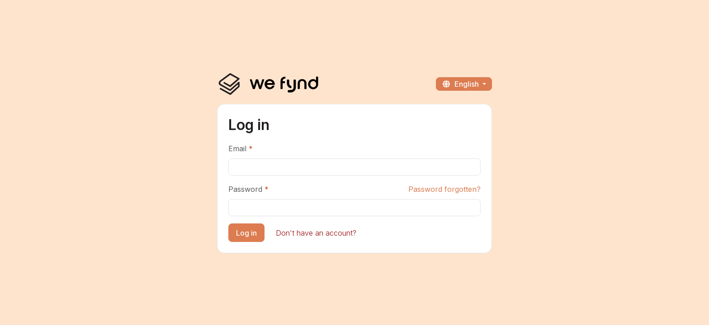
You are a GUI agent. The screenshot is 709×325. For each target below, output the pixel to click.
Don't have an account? (316, 232)
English (461, 83)
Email (237, 148)
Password (245, 189)
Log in (246, 232)
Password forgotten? (444, 189)
